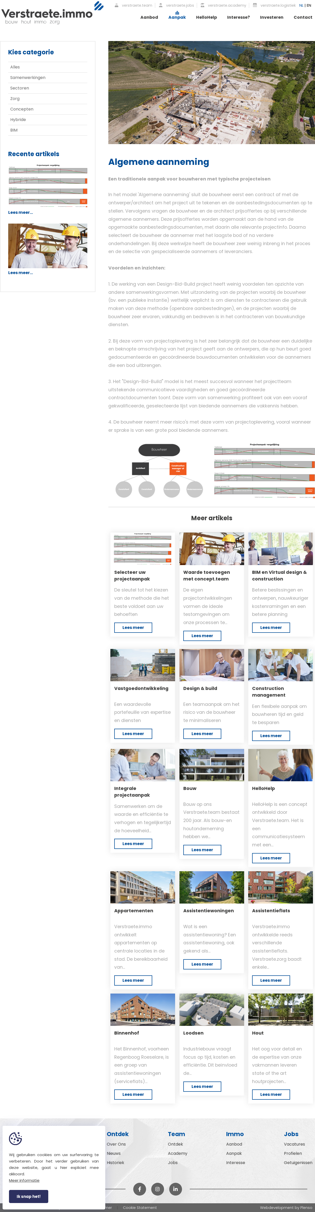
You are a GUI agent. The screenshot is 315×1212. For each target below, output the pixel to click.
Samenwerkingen (27, 78)
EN (309, 5)
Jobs (173, 1163)
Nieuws (114, 1153)
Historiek (115, 1163)
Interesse (235, 1163)
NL (301, 5)
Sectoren (19, 88)
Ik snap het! (29, 1196)
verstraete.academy (223, 5)
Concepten (21, 109)
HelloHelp (206, 17)
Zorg (15, 99)
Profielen (293, 1153)
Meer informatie (24, 1180)
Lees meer (133, 627)
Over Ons (116, 1144)
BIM (13, 130)
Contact (303, 17)
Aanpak (177, 17)
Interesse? (238, 17)
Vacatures (294, 1144)
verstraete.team (133, 5)
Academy (177, 1153)
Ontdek (175, 1144)
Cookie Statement (140, 1207)
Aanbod (149, 17)
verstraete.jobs (176, 5)
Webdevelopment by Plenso (286, 1207)
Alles (15, 67)
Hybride (18, 120)
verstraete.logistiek (274, 5)
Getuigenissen (298, 1163)
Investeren (271, 17)
